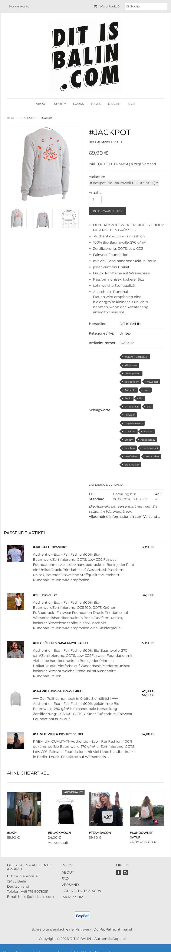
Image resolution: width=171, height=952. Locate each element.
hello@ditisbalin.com (36, 897)
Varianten (97, 177)
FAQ (65, 879)
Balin (146, 390)
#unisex (147, 431)
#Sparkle (41, 691)
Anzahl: (95, 192)
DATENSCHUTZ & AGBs (81, 891)
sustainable (152, 456)
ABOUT (41, 104)
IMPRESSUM (72, 897)
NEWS (96, 104)
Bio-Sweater (132, 464)
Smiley (129, 439)
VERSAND (70, 885)
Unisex (125, 333)
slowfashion (131, 456)
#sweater (152, 381)
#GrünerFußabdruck (136, 356)
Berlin (128, 398)
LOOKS (78, 104)
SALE (131, 104)
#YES (37, 595)
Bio (141, 398)
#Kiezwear (131, 365)
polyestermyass (133, 423)
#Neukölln (43, 643)
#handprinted (132, 373)
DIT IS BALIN (130, 324)
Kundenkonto (19, 6)
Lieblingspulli (150, 448)
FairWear (130, 414)
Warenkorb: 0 (106, 6)
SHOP (60, 104)
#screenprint (132, 381)
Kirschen (130, 448)
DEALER (114, 104)
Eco (149, 406)
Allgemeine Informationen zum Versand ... (124, 517)
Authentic (130, 390)
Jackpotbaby (148, 439)
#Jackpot (130, 431)
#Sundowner (45, 734)
